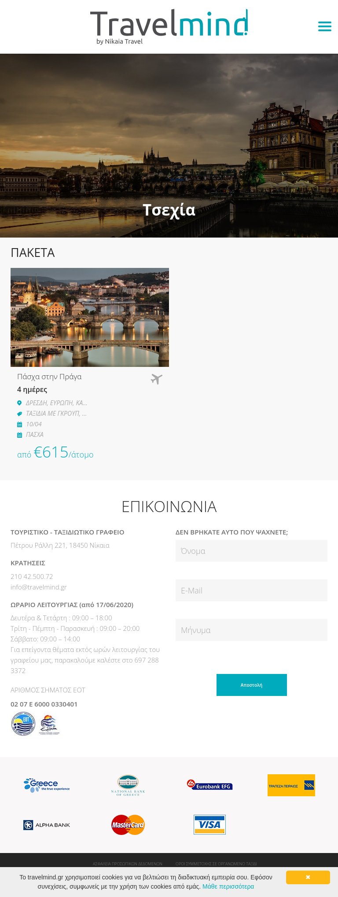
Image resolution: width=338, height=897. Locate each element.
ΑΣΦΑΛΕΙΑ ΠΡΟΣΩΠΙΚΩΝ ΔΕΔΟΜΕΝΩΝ (127, 864)
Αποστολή (251, 685)
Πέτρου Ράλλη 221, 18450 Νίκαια (60, 545)
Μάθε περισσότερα (228, 886)
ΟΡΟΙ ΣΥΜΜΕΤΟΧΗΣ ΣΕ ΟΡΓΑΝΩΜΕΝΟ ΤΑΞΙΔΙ (216, 864)
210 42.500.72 (32, 576)
